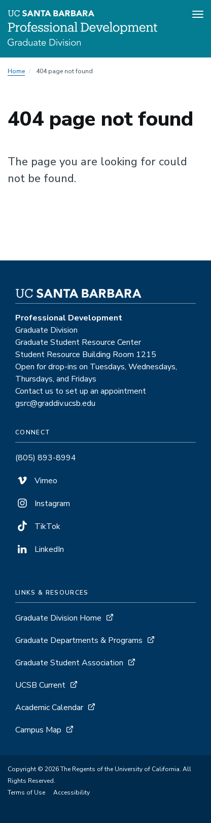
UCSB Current (40, 685)
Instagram (42, 503)
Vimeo (36, 480)
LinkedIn (39, 549)
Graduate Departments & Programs (79, 640)
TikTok (37, 526)
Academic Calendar (49, 707)
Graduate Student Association (69, 662)
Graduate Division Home (58, 618)
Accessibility (71, 792)
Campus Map (38, 730)
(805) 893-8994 (45, 457)
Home (16, 71)
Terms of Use (26, 792)
